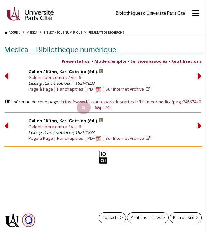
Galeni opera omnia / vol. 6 (54, 77)
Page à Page (40, 89)
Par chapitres (70, 89)
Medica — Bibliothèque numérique (60, 49)
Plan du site (183, 217)
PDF (94, 89)
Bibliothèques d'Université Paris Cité (150, 13)
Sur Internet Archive (125, 89)
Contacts (110, 217)
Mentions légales (145, 217)
